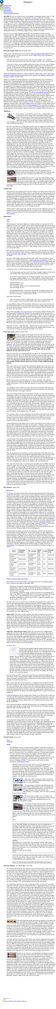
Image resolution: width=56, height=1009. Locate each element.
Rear (8, 221)
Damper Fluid (7, 5)
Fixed (8, 740)
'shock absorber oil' (33, 105)
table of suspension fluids (38, 53)
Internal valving (8, 12)
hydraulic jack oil (43, 92)
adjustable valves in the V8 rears (23, 311)
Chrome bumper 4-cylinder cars (15, 531)
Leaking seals (7, 8)
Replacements (7, 10)
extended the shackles (45, 521)
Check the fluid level (12, 423)
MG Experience (11, 213)
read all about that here (22, 761)
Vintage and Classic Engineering (38, 260)
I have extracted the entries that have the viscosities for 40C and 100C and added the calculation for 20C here (29, 75)
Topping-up (7, 7)
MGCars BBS (48, 581)
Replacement (10, 490)
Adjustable (9, 741)
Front (8, 219)
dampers (31, 16)
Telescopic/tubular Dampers (11, 13)
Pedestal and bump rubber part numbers (17, 579)
